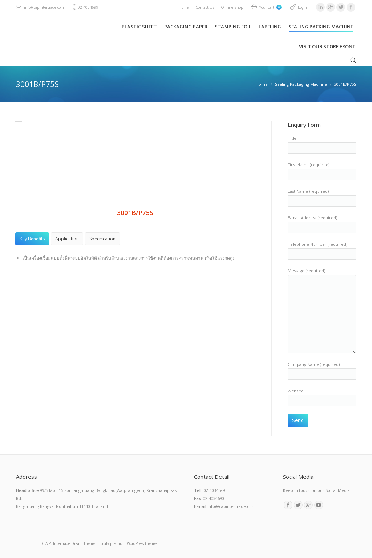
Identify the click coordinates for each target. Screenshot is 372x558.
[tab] (32, 238)
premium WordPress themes (133, 543)
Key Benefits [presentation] (32, 239)
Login (302, 7)
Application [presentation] (67, 239)
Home (262, 84)
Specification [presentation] (102, 239)
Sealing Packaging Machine (301, 84)
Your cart (270, 7)
